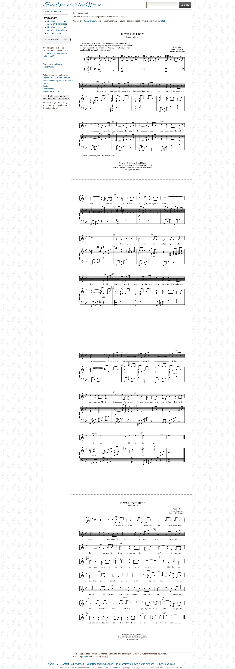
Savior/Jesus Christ (51, 91)
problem (84, 656)
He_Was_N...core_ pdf (57, 21)
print (55, 24)
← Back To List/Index (52, 11)
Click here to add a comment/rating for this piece (56, 97)
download (62, 24)
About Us (53, 664)
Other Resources (166, 664)
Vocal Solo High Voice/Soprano (56, 78)
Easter (46, 86)
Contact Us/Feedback (72, 664)
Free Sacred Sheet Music (72, 5)
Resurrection (48, 89)
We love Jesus (111, 668)
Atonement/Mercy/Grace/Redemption (59, 80)
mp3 (49, 33)
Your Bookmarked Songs (100, 664)
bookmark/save (90, 21)
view (50, 24)
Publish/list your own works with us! (135, 664)
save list (161, 21)
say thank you (53, 53)
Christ (45, 83)
